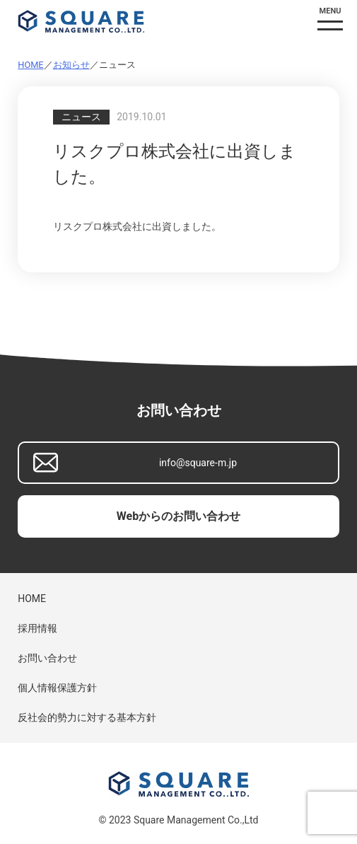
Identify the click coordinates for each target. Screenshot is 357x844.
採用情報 (37, 628)
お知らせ (71, 64)
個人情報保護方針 (57, 687)
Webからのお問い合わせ (178, 516)
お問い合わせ (47, 658)
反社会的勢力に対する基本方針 (87, 717)
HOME (30, 64)
